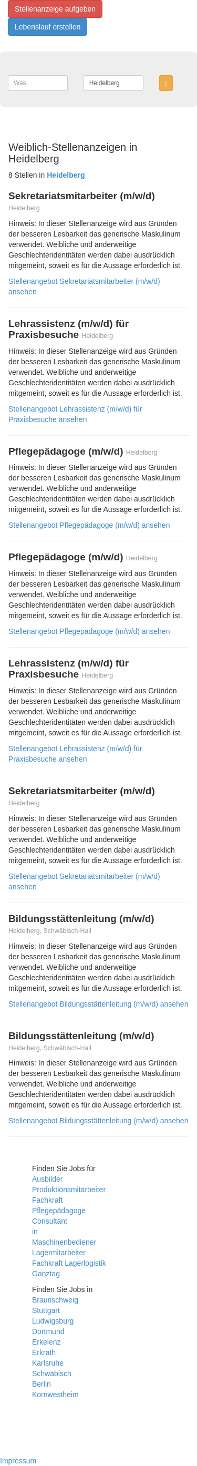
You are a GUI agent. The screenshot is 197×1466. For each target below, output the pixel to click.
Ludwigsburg (53, 1321)
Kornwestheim (55, 1394)
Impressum (18, 1461)
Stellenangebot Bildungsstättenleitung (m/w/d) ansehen (98, 1004)
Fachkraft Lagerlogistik (69, 1263)
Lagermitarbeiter (59, 1252)
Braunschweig (55, 1300)
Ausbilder (47, 1179)
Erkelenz (46, 1342)
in (35, 1231)
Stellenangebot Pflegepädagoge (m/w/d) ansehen (89, 525)
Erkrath (44, 1352)
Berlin (41, 1384)
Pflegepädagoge (59, 1210)
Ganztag (46, 1273)
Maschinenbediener (64, 1242)
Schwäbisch (51, 1373)
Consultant (49, 1221)
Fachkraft (47, 1200)
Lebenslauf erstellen (47, 27)
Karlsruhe (48, 1363)
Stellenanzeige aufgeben (55, 9)
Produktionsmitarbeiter (69, 1189)
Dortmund (48, 1331)
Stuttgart (46, 1310)
